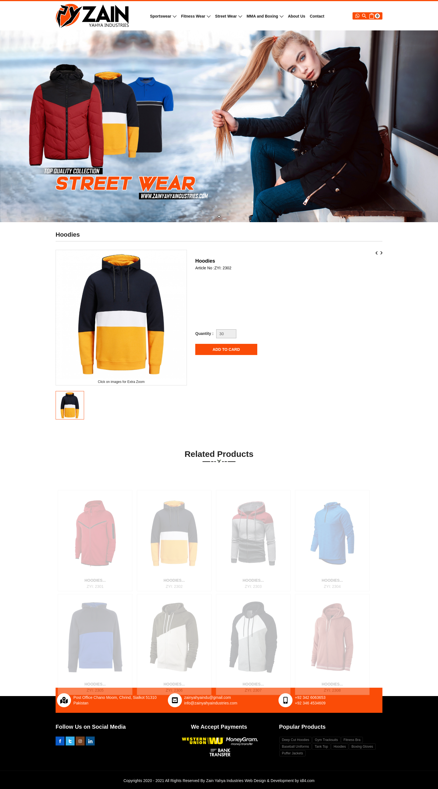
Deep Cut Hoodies (295, 740)
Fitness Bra (352, 740)
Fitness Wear (196, 16)
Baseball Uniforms (295, 747)
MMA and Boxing (265, 16)
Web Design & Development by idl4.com (280, 780)
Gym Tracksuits (326, 740)
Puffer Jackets (292, 753)
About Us (296, 16)
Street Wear (228, 16)
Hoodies (340, 747)
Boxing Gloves (362, 747)
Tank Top (321, 747)
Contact (317, 16)
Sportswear (163, 16)
